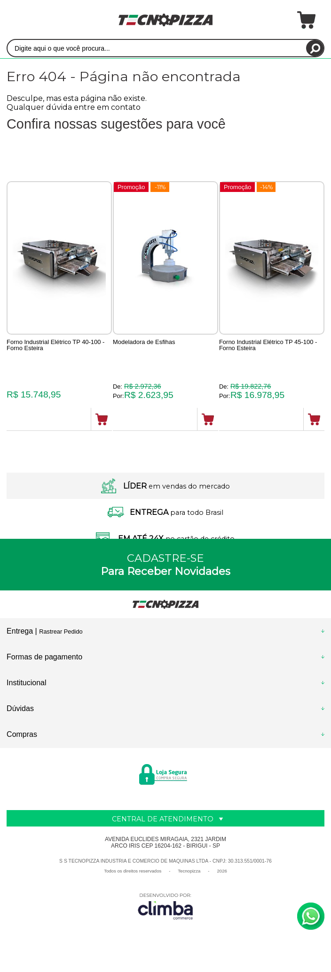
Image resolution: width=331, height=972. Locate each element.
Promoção (134, 187)
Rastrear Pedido (60, 631)
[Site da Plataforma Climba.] (165, 906)
